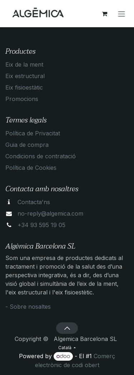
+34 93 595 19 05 (41, 225)
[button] (67, 328)
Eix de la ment (24, 64)
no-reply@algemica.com (50, 213)
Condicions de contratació (40, 156)
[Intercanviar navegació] (121, 13)
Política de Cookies (30, 167)
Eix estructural (25, 76)
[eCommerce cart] (104, 13)
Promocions (21, 98)
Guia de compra (27, 144)
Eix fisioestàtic (24, 87)
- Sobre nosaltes (28, 306)
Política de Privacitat (32, 133)
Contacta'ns (34, 202)
